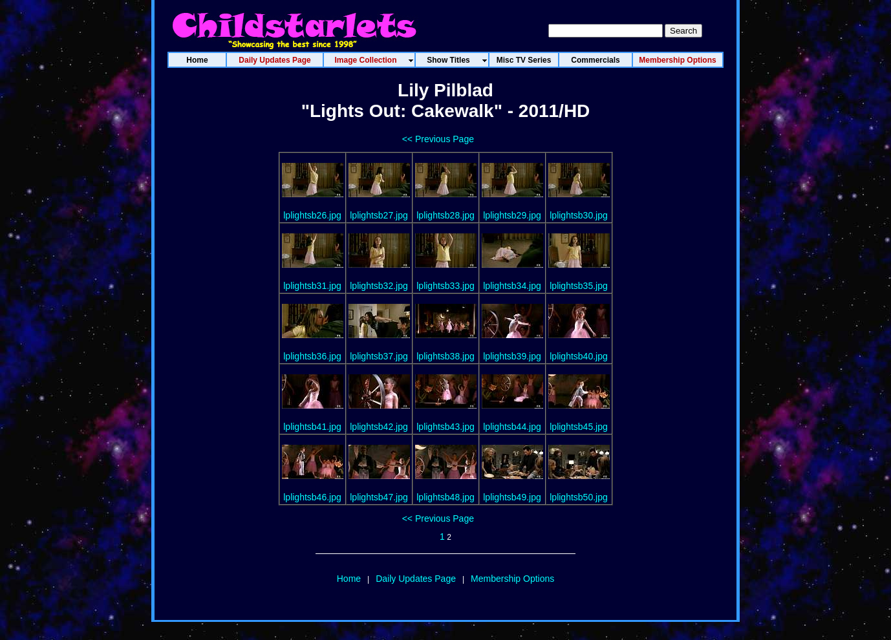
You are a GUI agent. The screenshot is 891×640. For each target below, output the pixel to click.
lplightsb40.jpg (579, 356)
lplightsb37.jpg (379, 356)
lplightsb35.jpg (579, 286)
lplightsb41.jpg (312, 426)
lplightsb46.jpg (312, 497)
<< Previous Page (438, 139)
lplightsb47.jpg (379, 497)
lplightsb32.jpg (379, 286)
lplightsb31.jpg (312, 286)
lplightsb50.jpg (579, 497)
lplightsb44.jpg (512, 426)
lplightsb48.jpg (445, 497)
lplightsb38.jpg (445, 356)
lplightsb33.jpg (445, 286)
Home (349, 578)
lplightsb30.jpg (579, 215)
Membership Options (512, 578)
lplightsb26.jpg (312, 215)
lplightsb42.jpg (379, 426)
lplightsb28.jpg (445, 215)
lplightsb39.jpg (512, 356)
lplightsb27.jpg (379, 215)
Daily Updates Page (416, 578)
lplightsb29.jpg (512, 215)
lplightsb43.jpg (445, 426)
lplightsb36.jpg (312, 356)
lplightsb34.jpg (512, 286)
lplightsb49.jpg (512, 497)
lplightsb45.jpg (579, 426)
